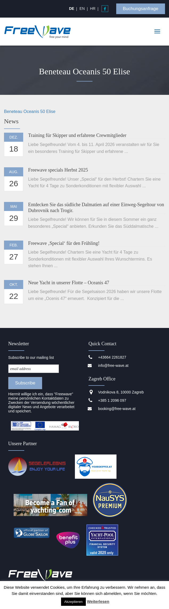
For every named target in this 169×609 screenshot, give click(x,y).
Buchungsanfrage (140, 8)
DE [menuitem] (71, 8)
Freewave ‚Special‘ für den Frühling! (64, 243)
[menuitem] (71, 8)
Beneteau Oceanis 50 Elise (29, 111)
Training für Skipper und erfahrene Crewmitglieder (77, 135)
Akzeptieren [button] (73, 602)
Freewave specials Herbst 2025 (58, 170)
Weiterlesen (98, 601)
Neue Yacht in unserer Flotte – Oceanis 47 (68, 282)
